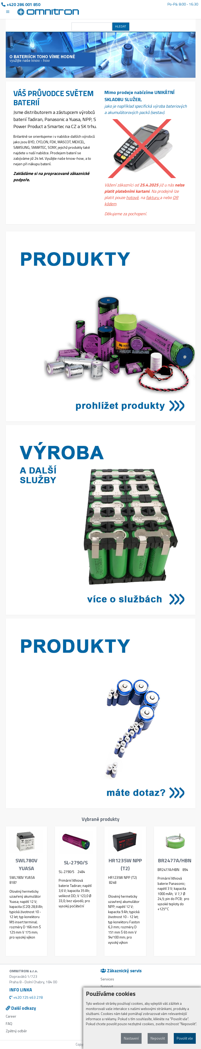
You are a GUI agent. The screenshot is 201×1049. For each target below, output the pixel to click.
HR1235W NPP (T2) (125, 864)
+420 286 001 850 (20, 4)
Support (106, 986)
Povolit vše (185, 1038)
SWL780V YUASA (26, 864)
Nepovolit (157, 1038)
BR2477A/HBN (174, 860)
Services (107, 979)
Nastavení (131, 1038)
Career (11, 1016)
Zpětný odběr (16, 1031)
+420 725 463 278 (26, 997)
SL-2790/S (76, 862)
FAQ (9, 1023)
